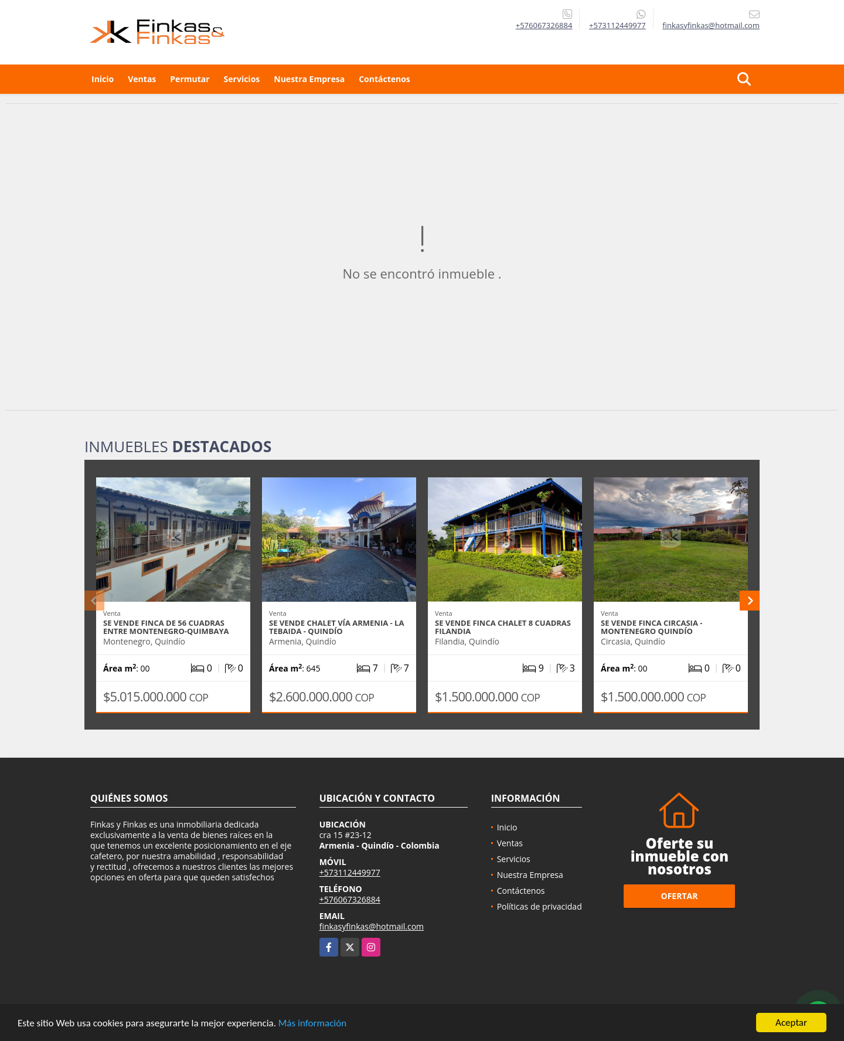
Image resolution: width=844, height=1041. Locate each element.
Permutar (189, 78)
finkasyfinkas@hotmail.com (371, 926)
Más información (312, 1024)
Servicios (242, 78)
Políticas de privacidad (539, 906)
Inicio (102, 78)
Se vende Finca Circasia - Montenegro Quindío (651, 627)
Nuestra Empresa (309, 78)
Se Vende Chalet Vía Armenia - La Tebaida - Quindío (336, 627)
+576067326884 (544, 25)
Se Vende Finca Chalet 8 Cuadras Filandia (503, 627)
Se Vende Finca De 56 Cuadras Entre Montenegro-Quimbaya (166, 627)
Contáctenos (384, 78)
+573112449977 (617, 25)
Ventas (142, 78)
